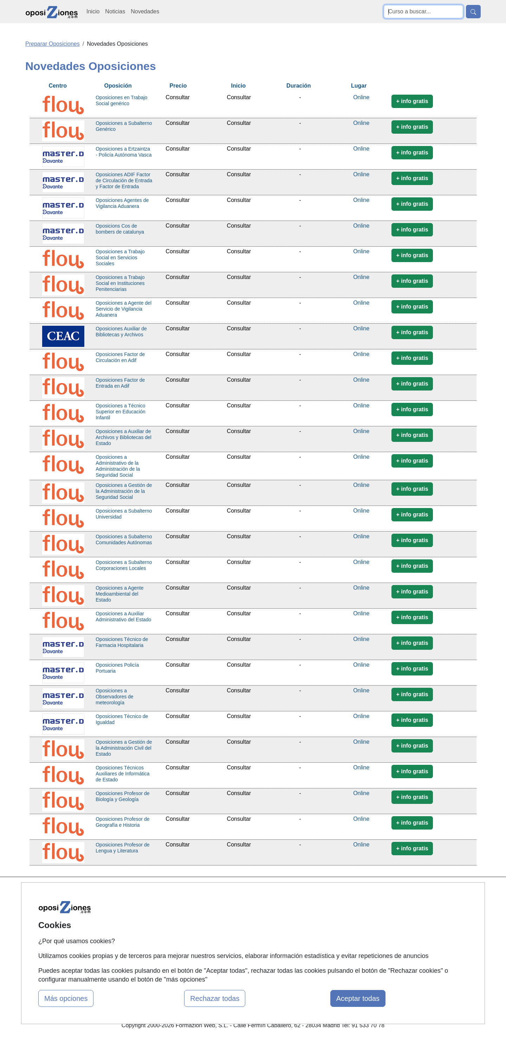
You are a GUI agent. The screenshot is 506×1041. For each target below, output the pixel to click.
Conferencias (240, 933)
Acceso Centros (167, 947)
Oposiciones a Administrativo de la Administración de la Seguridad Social (118, 465)
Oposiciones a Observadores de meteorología (114, 696)
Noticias (115, 11)
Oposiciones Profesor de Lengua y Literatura (122, 847)
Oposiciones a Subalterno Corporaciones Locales (124, 565)
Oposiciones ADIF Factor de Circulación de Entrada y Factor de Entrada (124, 180)
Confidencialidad (322, 905)
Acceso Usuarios (168, 933)
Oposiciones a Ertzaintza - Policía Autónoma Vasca (123, 152)
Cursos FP (237, 919)
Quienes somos (166, 905)
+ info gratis (412, 101)
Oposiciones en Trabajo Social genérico (121, 100)
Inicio (92, 11)
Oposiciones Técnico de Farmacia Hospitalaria (122, 642)
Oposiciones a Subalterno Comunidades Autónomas (124, 539)
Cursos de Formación (251, 892)
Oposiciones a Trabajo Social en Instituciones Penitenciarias (120, 283)
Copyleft (311, 933)
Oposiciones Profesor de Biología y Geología (122, 796)
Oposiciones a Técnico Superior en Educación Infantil (120, 411)
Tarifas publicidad (168, 919)
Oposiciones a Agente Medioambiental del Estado (119, 594)
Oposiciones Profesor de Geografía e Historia (122, 822)
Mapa (154, 892)
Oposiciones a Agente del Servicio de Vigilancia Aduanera (123, 309)
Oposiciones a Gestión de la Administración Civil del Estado (124, 748)
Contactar (313, 892)
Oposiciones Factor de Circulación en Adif (120, 357)
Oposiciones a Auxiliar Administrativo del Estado (123, 616)
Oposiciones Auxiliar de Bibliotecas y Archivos (121, 331)
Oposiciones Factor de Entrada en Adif (120, 383)
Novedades (145, 11)
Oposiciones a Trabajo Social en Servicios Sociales (120, 257)
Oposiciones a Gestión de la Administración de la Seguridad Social (124, 491)
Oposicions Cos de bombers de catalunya (120, 229)
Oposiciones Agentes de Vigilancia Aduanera (122, 203)
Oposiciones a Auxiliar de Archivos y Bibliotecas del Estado (123, 437)
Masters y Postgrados (251, 905)
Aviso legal (315, 919)
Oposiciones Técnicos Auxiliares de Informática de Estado (122, 773)
